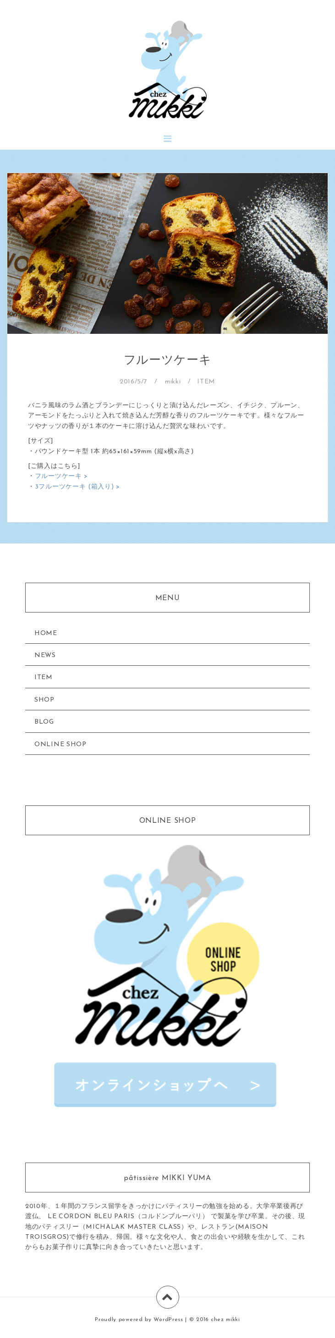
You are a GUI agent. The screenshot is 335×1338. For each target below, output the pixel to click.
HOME (45, 633)
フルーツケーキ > (61, 476)
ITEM (206, 381)
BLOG (44, 722)
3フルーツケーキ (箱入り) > (77, 486)
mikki (173, 381)
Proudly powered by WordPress (139, 1319)
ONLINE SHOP (60, 744)
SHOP (44, 700)
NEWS (45, 655)
